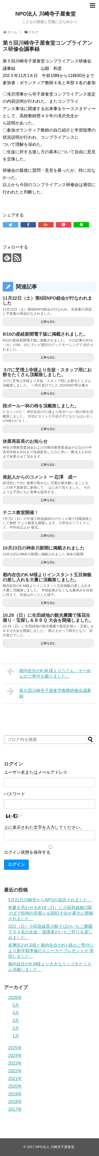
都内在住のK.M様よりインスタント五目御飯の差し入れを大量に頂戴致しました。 (47, 577)
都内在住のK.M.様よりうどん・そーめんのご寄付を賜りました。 (49, 672)
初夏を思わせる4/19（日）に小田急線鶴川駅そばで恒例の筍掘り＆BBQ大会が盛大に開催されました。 (50, 913)
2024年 (15, 1055)
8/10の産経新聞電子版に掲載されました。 (45, 334)
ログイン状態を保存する (27, 852)
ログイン (16, 864)
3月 (15, 1020)
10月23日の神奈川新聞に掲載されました (43, 548)
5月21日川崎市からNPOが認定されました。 (50, 900)
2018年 (15, 1101)
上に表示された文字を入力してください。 (44, 827)
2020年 (15, 1086)
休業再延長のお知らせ (25, 441)
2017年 (15, 1109)
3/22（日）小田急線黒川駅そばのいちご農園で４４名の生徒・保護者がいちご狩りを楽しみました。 (50, 932)
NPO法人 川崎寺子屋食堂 (45, 14)
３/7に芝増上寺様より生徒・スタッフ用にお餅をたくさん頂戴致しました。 (47, 372)
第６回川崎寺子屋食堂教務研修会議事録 (49, 692)
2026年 (15, 997)
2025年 (15, 1048)
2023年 (15, 1063)
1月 (15, 1036)
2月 (15, 1028)
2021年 (15, 1078)
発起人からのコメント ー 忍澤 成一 (40, 477)
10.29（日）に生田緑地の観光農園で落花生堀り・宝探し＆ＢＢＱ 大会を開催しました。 (48, 618)
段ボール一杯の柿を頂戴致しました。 (41, 405)
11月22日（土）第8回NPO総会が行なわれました (47, 301)
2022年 (15, 1071)
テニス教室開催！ (21, 512)
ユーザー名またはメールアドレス (35, 772)
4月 (15, 1013)
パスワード (14, 794)
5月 (15, 1005)
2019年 (15, 1094)
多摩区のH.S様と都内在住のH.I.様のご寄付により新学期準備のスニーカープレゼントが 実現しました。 (51, 951)
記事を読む (48, 321)
